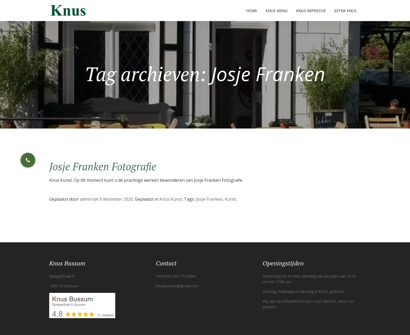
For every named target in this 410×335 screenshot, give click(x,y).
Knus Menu (277, 10)
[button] (28, 160)
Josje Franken (209, 199)
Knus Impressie (311, 10)
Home (251, 10)
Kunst (230, 199)
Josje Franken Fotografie (102, 166)
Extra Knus (345, 10)
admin (86, 199)
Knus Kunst (170, 199)
